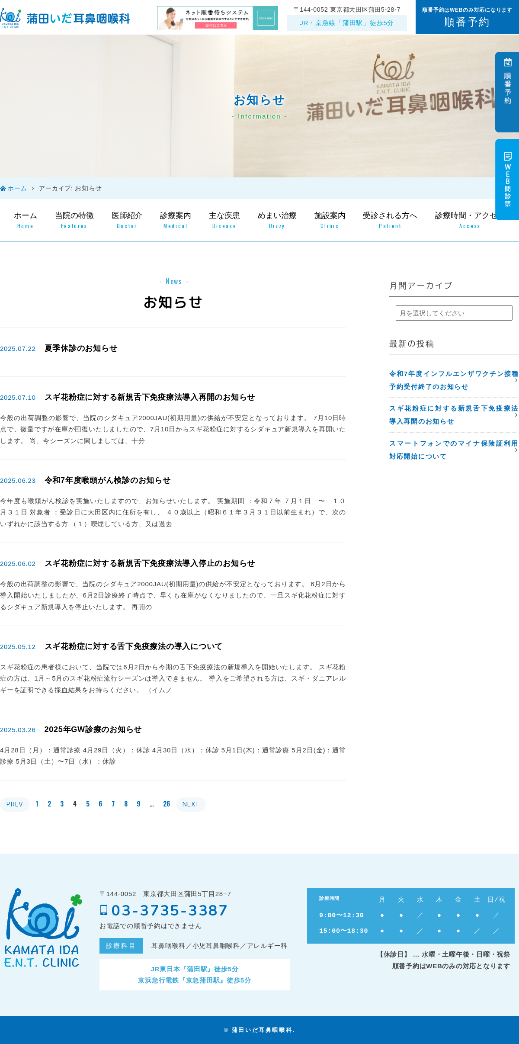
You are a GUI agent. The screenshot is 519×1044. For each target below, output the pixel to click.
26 (167, 803)
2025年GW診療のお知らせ (93, 729)
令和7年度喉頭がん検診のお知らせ (108, 480)
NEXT (191, 804)
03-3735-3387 (164, 911)
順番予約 (467, 22)
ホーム (17, 188)
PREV (14, 804)
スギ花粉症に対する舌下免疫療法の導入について (134, 646)
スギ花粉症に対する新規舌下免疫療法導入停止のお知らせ (150, 563)
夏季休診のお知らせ (81, 348)
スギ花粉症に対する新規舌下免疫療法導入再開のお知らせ (150, 397)
